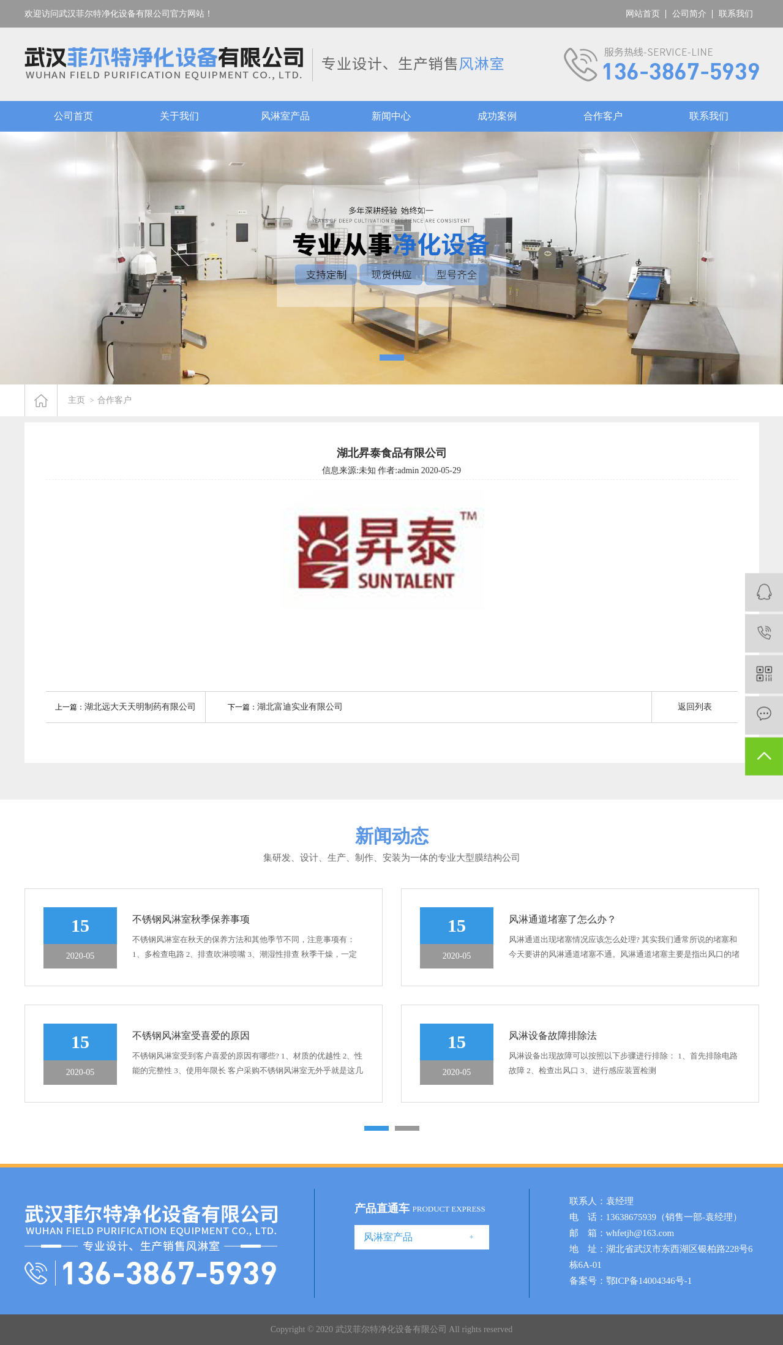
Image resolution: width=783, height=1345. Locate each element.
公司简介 (689, 13)
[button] (392, 357)
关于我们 (179, 116)
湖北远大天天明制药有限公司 (140, 706)
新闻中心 (391, 116)
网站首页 (643, 13)
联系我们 (736, 13)
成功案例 (497, 116)
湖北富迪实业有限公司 (300, 706)
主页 (76, 400)
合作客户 (603, 116)
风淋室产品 (285, 116)
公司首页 (73, 116)
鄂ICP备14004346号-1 (649, 1281)
